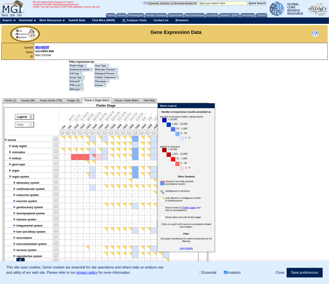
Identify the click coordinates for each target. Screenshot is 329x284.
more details (237, 248)
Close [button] (279, 272)
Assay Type (77, 77)
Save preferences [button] (304, 272)
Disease (100, 85)
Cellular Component (106, 77)
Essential (207, 272)
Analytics (232, 272)
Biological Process (106, 73)
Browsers (182, 20)
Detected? (76, 81)
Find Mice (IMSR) (103, 20)
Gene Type (101, 65)
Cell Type (76, 73)
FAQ (19, 15)
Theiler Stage (78, 65)
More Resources (50, 20)
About (5, 15)
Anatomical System (81, 69)
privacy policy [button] (87, 272)
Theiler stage (240, 207)
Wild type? (76, 89)
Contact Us (161, 20)
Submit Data (77, 20)
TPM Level (76, 85)
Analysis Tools (134, 21)
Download (25, 20)
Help (12, 15)
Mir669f (42, 47)
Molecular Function (106, 69)
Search (7, 20)
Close (262, 106)
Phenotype (102, 81)
